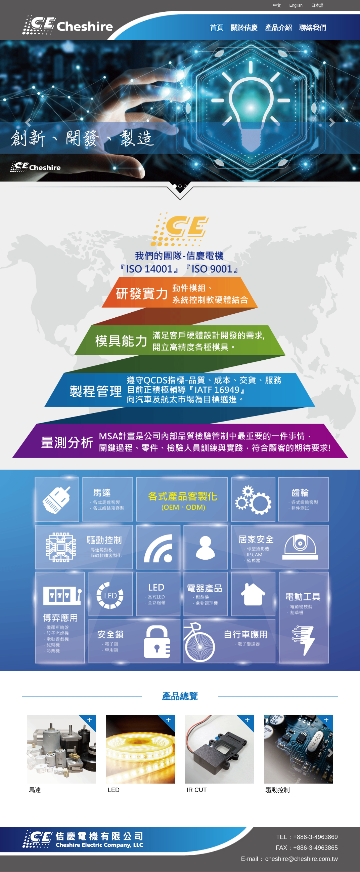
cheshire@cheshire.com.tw (301, 859)
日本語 (317, 5)
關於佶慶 (244, 27)
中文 (277, 5)
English (296, 5)
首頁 (216, 27)
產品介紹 (278, 27)
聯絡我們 (312, 27)
